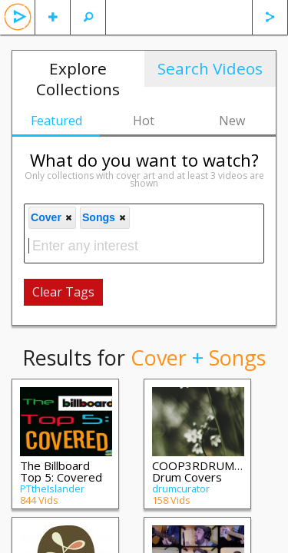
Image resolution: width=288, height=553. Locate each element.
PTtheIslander (52, 488)
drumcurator (181, 488)
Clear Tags (63, 291)
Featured (56, 120)
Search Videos (210, 68)
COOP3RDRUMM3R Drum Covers (205, 471)
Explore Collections (78, 79)
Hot (143, 120)
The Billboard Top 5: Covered (61, 471)
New (232, 120)
